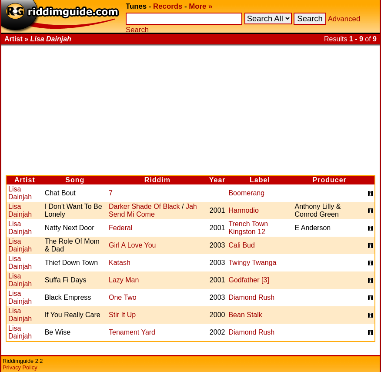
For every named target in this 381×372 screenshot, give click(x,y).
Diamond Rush (251, 297)
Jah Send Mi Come (153, 210)
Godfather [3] (248, 280)
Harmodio (243, 210)
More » (200, 6)
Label (260, 180)
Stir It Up (122, 314)
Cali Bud (241, 245)
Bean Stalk (245, 314)
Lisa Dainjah (20, 193)
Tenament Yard (132, 332)
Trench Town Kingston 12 (248, 227)
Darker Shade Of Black (144, 206)
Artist (24, 180)
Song (74, 180)
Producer (330, 180)
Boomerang (246, 193)
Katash (119, 262)
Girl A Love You (132, 245)
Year (217, 180)
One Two (123, 297)
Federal (120, 227)
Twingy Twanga (252, 262)
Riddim (157, 180)
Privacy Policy (20, 367)
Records (167, 6)
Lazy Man (124, 280)
